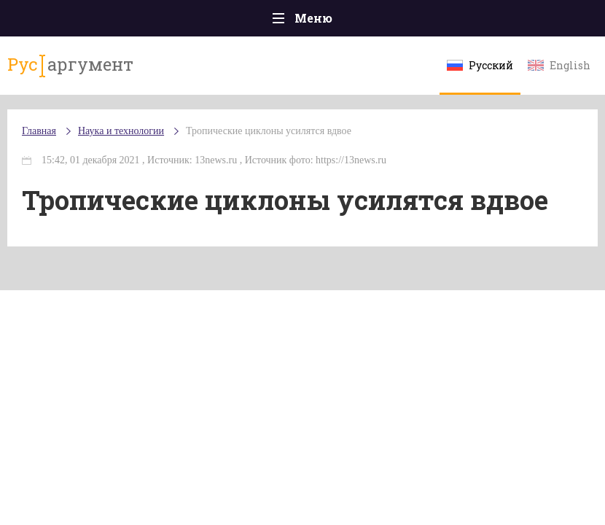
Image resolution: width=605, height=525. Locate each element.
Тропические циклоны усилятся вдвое (268, 130)
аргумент (70, 64)
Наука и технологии (121, 130)
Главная (39, 130)
